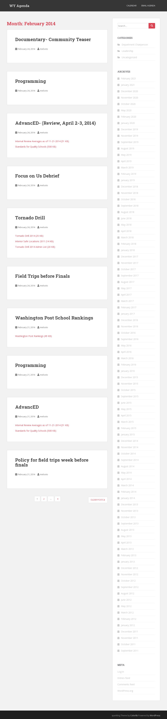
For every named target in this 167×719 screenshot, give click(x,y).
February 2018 (128, 243)
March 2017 (127, 301)
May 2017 (126, 288)
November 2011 (129, 637)
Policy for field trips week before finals (51, 462)
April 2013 (126, 542)
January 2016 (128, 370)
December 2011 (129, 631)
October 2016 (128, 332)
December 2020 (129, 91)
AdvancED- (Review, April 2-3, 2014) (55, 123)
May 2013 (126, 536)
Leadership (127, 50)
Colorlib (134, 715)
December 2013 (129, 504)
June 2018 (126, 218)
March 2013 (127, 548)
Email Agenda (148, 5)
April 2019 (126, 161)
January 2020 (128, 123)
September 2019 (129, 142)
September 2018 (129, 205)
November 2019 (129, 135)
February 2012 (128, 618)
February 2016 (128, 364)
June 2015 (126, 402)
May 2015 (126, 409)
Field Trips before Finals (42, 276)
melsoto (44, 48)
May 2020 (126, 110)
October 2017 (128, 269)
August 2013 (127, 529)
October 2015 (128, 390)
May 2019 (126, 154)
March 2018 (127, 237)
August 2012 (127, 593)
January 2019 (128, 180)
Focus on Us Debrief (37, 176)
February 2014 (128, 491)
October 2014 (128, 453)
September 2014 (129, 459)
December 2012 (129, 568)
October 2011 (128, 644)
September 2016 (129, 339)
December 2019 (129, 129)
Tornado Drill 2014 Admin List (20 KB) (35, 246)
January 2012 (128, 625)
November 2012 (129, 574)
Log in (120, 671)
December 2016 (129, 320)
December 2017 (129, 256)
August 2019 (127, 148)
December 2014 (129, 440)
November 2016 (129, 326)
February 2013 (128, 555)
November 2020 (129, 97)
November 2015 (129, 383)
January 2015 (128, 434)
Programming (30, 81)
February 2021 (128, 78)
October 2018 (128, 199)
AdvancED (27, 407)
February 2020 (128, 116)
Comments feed (126, 684)
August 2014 (127, 466)
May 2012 (126, 606)
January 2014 (128, 498)
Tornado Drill (30, 218)
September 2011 (129, 650)
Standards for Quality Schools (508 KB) (35, 146)
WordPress (155, 715)
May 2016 (126, 345)
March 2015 (127, 421)
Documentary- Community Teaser (53, 39)
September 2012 (129, 587)
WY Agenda (19, 6)
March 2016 (127, 358)
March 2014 (127, 485)
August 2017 (127, 281)
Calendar (132, 5)
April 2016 (126, 351)
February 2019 (128, 173)
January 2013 (128, 561)
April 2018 (126, 231)
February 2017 (128, 307)
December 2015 (129, 377)
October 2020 (128, 103)
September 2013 (129, 523)
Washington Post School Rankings (54, 318)
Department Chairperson (135, 44)
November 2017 (129, 262)
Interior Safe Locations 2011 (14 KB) (34, 241)
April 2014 (126, 479)
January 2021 (128, 84)
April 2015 (126, 415)
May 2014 (126, 472)
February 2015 (128, 428)
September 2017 (129, 275)
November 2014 (129, 447)
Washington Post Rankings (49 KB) (33, 336)
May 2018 (126, 224)
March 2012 (127, 612)
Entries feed (123, 678)
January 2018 (128, 250)
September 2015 (129, 396)
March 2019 (127, 167)
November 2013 (129, 510)
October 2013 (128, 517)
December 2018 (129, 186)
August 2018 (127, 212)
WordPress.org (125, 690)
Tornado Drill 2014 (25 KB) (29, 235)
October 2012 (128, 580)
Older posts (98, 499)
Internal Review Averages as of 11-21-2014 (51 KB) (42, 141)
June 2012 (126, 599)
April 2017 (126, 294)
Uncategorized (129, 57)
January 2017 (128, 313)
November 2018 (129, 192)
